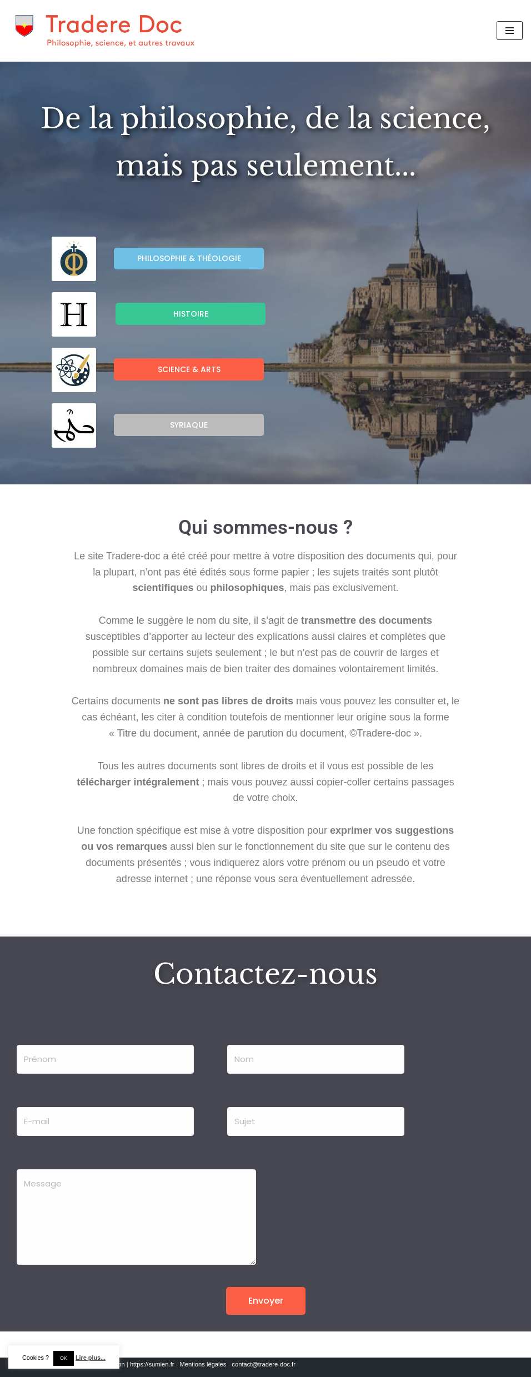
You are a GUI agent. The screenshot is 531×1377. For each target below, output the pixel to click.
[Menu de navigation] (510, 30)
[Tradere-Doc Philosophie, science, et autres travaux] (105, 31)
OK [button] (63, 1358)
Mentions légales (202, 1364)
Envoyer (265, 1300)
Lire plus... (91, 1357)
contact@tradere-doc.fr (263, 1364)
